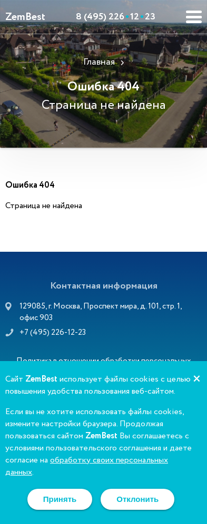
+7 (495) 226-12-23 (52, 332)
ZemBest (25, 17)
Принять (60, 499)
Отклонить (137, 499)
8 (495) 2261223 (115, 17)
